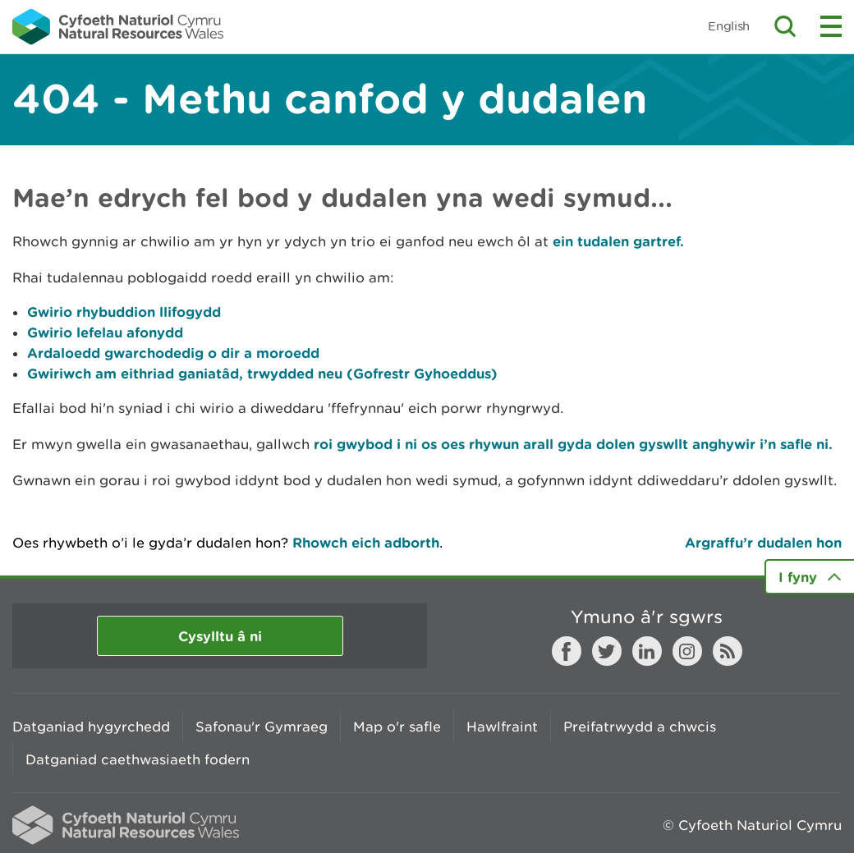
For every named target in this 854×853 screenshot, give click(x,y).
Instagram (687, 651)
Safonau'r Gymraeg (261, 726)
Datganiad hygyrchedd (91, 726)
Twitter (607, 651)
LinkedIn (647, 651)
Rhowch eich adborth (365, 542)
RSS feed (727, 651)
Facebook (566, 651)
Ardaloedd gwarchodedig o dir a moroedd (173, 352)
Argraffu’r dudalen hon (763, 542)
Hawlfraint (502, 726)
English (729, 26)
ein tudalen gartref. (618, 241)
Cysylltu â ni (220, 636)
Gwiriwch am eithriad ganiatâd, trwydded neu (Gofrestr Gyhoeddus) (262, 373)
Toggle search (785, 26)
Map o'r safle (397, 726)
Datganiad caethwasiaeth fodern (137, 759)
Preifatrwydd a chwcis (639, 726)
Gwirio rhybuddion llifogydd (124, 311)
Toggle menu (831, 26)
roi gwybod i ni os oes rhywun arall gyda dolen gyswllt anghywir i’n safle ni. (571, 444)
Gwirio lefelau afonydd (105, 332)
